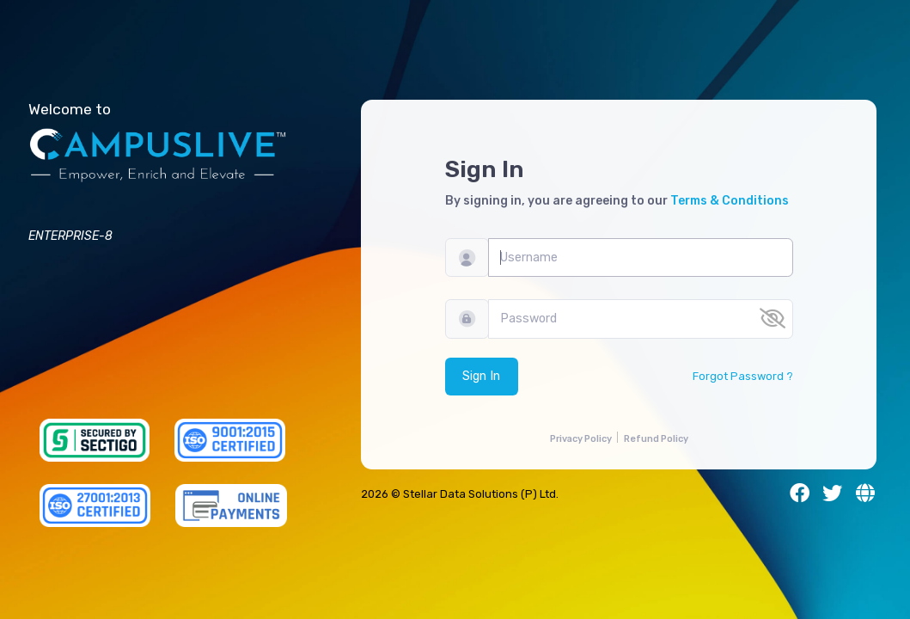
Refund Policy (656, 438)
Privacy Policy (581, 438)
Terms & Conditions (729, 200)
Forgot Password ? (743, 376)
